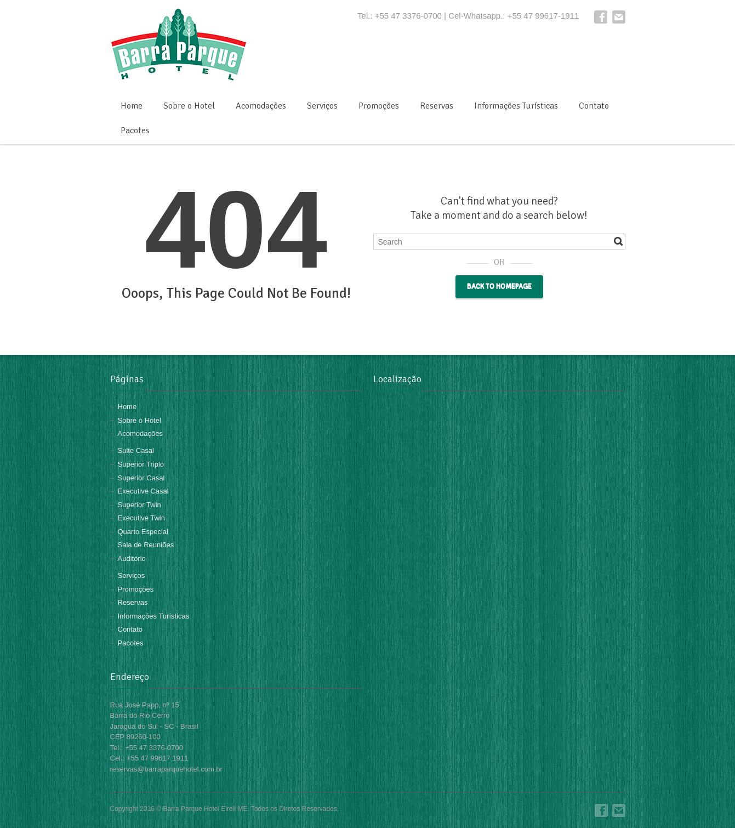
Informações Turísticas (516, 105)
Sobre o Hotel (189, 105)
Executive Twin (141, 518)
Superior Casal (141, 478)
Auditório (132, 558)
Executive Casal (143, 491)
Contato (594, 105)
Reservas (436, 105)
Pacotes (135, 130)
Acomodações (261, 105)
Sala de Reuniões (146, 545)
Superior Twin (139, 505)
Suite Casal (136, 450)
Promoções (378, 105)
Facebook (600, 17)
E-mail (618, 17)
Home (132, 105)
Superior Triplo (141, 464)
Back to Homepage (499, 286)
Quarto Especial (143, 532)
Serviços (322, 105)
